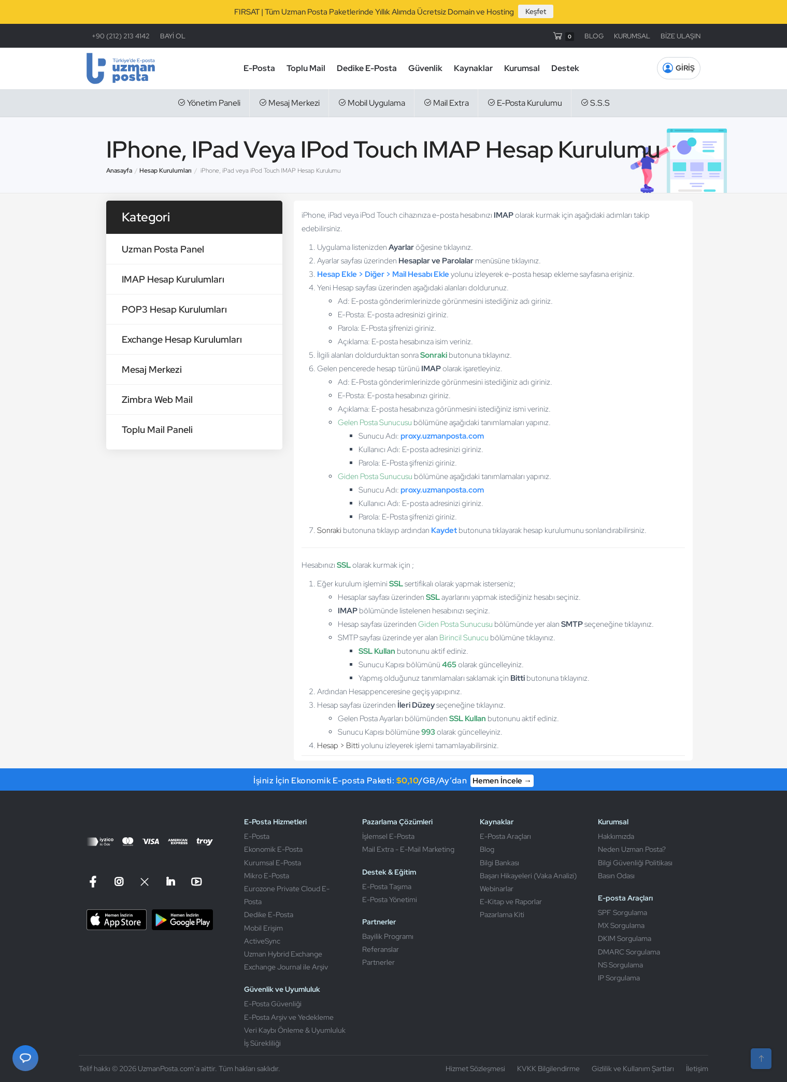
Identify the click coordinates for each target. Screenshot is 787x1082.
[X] (144, 882)
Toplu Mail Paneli (157, 429)
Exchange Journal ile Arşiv (286, 967)
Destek (565, 68)
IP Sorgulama (619, 977)
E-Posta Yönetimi (389, 899)
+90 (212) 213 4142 (121, 36)
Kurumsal (522, 68)
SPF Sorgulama (622, 912)
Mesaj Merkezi (289, 102)
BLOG (594, 36)
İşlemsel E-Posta (388, 836)
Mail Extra (446, 102)
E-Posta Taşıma (386, 886)
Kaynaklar (473, 68)
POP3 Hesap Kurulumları (174, 309)
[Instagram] (118, 882)
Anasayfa (119, 170)
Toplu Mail (306, 68)
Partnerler (378, 962)
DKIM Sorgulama (624, 938)
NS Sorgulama (620, 964)
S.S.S (595, 102)
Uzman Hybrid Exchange (283, 954)
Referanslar (380, 949)
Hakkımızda (616, 836)
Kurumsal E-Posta (272, 862)
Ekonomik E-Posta (273, 849)
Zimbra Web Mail (157, 399)
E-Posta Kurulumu (524, 102)
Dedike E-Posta (367, 68)
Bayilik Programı (387, 936)
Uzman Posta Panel (163, 249)
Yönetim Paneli (208, 102)
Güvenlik (425, 68)
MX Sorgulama (621, 925)
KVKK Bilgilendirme (548, 1068)
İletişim (697, 1068)
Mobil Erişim (263, 928)
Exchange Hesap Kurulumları (182, 339)
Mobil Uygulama (371, 102)
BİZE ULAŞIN (680, 36)
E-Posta (259, 68)
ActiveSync (262, 941)
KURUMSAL (632, 36)
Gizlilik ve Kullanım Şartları (633, 1068)
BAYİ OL (172, 36)
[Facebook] (94, 882)
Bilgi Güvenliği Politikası (635, 862)
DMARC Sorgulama (629, 952)
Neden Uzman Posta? (632, 849)
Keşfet (535, 11)
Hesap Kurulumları (165, 170)
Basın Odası (616, 875)
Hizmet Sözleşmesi (475, 1068)
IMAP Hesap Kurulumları (173, 279)
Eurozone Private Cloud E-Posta (287, 895)
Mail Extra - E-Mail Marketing (408, 849)
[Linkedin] (170, 882)
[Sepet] (563, 36)
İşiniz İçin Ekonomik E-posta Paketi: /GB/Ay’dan (393, 780)
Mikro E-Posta (266, 875)
